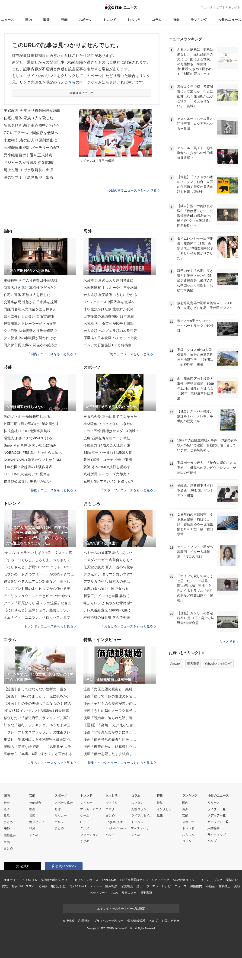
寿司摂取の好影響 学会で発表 (106, 617)
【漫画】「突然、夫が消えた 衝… (110, 725)
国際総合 (10, 835)
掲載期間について (82, 93)
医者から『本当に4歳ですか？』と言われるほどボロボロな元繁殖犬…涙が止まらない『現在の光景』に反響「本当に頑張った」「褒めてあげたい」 (40, 754)
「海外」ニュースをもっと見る (131, 354)
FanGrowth (109, 880)
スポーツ (85, 20)
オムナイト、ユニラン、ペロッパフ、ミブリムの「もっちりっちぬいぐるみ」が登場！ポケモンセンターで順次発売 (40, 617)
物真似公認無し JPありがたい (27, 481)
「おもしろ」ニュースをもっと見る (128, 626)
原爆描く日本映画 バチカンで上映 (110, 338)
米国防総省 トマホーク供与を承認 (110, 287)
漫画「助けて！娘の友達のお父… (109, 696)
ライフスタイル (141, 815)
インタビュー (166, 809)
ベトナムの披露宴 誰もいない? (107, 553)
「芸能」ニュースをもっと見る (51, 490)
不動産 (210, 886)
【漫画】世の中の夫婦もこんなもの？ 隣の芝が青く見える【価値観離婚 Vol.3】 (40, 703)
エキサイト (232, 7)
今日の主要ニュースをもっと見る (133, 190)
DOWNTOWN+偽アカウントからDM (32, 460)
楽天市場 (193, 663)
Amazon (176, 663)
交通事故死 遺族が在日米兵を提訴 (30, 302)
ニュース (7, 20)
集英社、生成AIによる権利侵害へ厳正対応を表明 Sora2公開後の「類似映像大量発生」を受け (40, 739)
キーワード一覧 (218, 822)
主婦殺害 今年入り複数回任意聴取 (32, 111)
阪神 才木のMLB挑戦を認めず (106, 467)
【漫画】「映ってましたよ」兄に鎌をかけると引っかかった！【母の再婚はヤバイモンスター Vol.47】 (40, 696)
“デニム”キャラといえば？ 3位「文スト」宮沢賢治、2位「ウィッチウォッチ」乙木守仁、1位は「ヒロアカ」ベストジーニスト (40, 553)
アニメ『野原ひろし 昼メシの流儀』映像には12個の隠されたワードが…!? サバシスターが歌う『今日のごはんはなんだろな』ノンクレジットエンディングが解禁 (40, 603)
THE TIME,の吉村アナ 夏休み (27, 474)
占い (140, 886)
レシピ (166, 886)
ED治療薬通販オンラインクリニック (144, 880)
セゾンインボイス (86, 880)
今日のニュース (229, 20)
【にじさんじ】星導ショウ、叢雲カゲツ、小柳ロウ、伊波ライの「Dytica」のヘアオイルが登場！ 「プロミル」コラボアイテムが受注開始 (40, 610)
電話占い (232, 880)
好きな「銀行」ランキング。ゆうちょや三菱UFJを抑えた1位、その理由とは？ (40, 725)
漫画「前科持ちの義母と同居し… (109, 739)
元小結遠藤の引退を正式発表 (28, 155)
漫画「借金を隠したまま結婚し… (109, 754)
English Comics (116, 828)
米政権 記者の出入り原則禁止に (30, 140)
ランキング (199, 20)
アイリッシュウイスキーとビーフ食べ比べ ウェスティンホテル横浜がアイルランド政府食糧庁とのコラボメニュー (40, 596)
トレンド (109, 20)
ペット (110, 834)
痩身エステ (128, 892)
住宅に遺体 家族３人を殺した (28, 118)
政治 (7, 815)
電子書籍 (146, 892)
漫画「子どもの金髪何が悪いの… (109, 703)
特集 (176, 20)
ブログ (218, 880)
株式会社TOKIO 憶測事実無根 (27, 431)
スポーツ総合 (64, 802)
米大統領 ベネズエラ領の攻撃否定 (110, 331)
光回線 (43, 886)
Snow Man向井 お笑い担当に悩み (30, 445)
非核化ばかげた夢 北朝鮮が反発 (108, 309)
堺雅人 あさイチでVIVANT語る (28, 438)
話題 (160, 815)
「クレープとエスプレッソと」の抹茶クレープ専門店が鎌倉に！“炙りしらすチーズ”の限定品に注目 (40, 732)
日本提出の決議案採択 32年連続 (108, 316)
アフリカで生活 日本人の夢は (106, 581)
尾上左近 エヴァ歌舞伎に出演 (28, 170)
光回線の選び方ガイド (56, 880)
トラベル (137, 822)
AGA (114, 892)
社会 (7, 802)
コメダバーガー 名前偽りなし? (107, 560)
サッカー (61, 815)
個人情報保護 (136, 921)
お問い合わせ (170, 921)
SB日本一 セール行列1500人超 (107, 452)
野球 (58, 809)
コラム (157, 20)
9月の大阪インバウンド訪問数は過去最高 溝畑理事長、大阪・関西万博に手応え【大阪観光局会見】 (40, 711)
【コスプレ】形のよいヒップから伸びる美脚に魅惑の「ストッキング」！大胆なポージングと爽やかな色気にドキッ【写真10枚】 (40, 589)
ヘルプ (212, 841)
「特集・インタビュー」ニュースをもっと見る (120, 763)
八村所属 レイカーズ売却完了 (106, 474)
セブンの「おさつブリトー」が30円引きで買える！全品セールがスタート (40, 574)
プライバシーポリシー (109, 921)
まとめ (8, 822)
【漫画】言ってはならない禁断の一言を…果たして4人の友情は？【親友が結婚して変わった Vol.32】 (40, 689)
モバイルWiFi (79, 886)
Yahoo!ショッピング (218, 663)
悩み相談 (111, 886)
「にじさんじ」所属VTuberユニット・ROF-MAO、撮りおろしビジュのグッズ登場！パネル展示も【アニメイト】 (40, 567)
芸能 (64, 20)
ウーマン (152, 886)
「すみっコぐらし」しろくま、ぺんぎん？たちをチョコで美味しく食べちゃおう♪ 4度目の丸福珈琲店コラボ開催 (40, 560)
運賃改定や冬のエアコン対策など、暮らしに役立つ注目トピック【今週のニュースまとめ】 (40, 581)
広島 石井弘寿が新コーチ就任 (106, 438)
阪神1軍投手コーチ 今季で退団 (107, 460)
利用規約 (84, 921)
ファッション (89, 834)
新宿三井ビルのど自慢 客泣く (106, 596)
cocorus (96, 886)
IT (81, 822)
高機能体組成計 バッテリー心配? (31, 148)
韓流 (32, 828)
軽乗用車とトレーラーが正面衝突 (30, 323)
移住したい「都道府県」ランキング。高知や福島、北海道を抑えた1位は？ (40, 718)
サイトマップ (216, 834)
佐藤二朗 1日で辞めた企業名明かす (31, 424)
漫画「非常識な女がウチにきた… (109, 732)
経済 (7, 809)
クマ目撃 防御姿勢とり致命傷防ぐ (30, 331)
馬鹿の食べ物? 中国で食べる (105, 589)
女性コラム (138, 809)
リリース (214, 802)
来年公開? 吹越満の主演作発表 (28, 467)
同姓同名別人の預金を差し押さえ (30, 309)
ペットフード (99, 892)
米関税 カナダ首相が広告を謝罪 (108, 323)
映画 (32, 809)
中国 (7, 842)
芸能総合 (35, 802)
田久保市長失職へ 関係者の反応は (30, 345)
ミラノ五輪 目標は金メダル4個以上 (111, 431)
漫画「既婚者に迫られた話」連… (109, 718)
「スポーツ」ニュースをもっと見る (128, 490)
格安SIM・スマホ (23, 886)
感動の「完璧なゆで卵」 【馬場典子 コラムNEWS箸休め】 (40, 747)
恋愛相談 (127, 886)
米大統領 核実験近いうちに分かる (110, 295)
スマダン (137, 802)
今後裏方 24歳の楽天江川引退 (107, 445)
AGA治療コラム (183, 880)
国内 (28, 20)
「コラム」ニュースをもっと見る (50, 763)
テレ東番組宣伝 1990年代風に (107, 610)
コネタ (110, 809)
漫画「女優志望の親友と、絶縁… (109, 689)
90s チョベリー (141, 828)
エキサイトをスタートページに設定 (121, 908)
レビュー (86, 802)
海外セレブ (36, 822)
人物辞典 (213, 828)
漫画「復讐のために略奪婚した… (109, 747)
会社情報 (68, 921)
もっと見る (228, 641)
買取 (5, 886)
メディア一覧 (216, 815)
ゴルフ (59, 822)
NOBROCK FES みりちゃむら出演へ (33, 452)
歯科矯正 (224, 886)
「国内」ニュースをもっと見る (51, 354)
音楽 (32, 815)
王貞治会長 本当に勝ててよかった (110, 416)
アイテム (204, 880)
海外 (46, 20)
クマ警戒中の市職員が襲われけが (30, 338)
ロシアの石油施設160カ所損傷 (107, 345)
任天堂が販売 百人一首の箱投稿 (108, 567)
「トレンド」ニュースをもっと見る (48, 626)
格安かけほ (58, 886)
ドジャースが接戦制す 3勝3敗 (29, 162)
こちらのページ (77, 82)
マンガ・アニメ (90, 809)
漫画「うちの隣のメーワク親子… (109, 711)
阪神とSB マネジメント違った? (108, 481)
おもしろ (133, 20)
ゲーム (84, 815)
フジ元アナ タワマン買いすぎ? (107, 574)
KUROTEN (30, 880)
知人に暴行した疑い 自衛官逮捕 (29, 316)
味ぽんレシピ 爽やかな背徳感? (107, 603)
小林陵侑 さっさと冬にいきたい (108, 424)
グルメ (84, 828)
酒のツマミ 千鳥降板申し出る (28, 177)
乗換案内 (196, 886)
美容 (237, 886)
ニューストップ (211, 7)
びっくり (112, 802)
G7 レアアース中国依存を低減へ (31, 133)
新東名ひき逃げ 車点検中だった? (31, 125)
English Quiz (114, 822)
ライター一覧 (216, 809)
